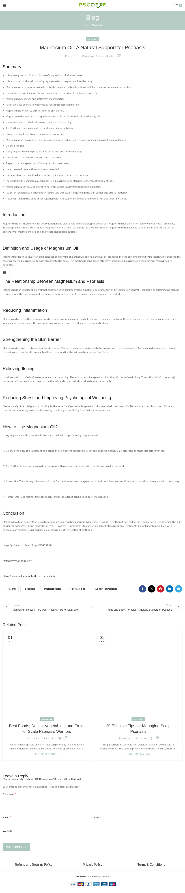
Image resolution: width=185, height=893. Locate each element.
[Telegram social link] (178, 588)
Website (7, 833)
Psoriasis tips (78, 588)
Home (85, 25)
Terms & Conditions (151, 867)
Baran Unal (88, 55)
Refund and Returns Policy (34, 867)
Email (98, 820)
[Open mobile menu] (4, 5)
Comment (9, 797)
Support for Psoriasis (105, 588)
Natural (11, 588)
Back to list (92, 609)
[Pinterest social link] (160, 588)
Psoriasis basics (52, 588)
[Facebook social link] (142, 588)
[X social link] (151, 588)
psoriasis (30, 588)
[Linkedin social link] (169, 588)
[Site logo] (92, 5)
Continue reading (46, 757)
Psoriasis (97, 25)
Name (7, 820)
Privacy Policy (92, 867)
